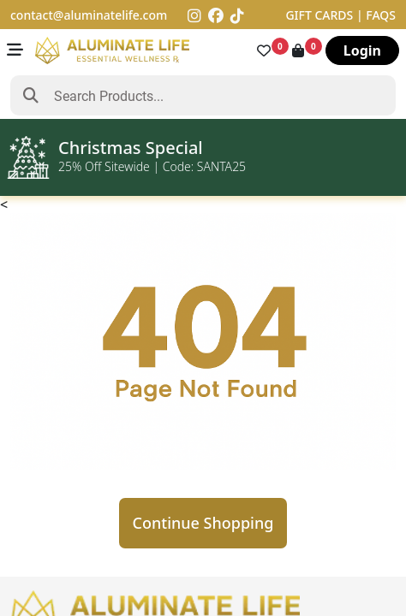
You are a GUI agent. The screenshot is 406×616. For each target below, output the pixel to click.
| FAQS (376, 15)
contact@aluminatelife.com (88, 15)
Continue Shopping (203, 522)
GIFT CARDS (320, 15)
